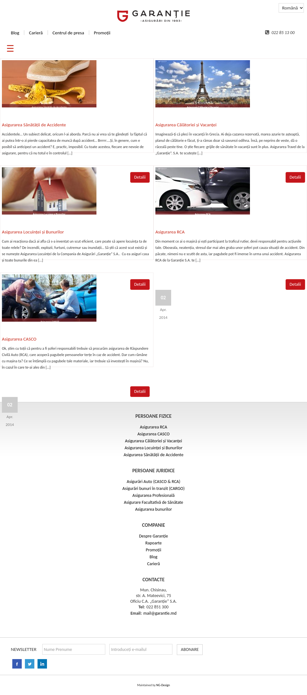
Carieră (36, 33)
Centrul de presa (68, 33)
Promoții (102, 33)
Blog (15, 33)
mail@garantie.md (160, 613)
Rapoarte (153, 543)
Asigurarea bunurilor (153, 509)
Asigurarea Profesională (153, 495)
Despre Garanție (153, 536)
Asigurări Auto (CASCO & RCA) (153, 481)
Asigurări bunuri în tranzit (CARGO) (153, 488)
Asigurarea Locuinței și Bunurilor (33, 232)
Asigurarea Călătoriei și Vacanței (186, 125)
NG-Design (163, 685)
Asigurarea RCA (170, 232)
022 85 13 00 (280, 32)
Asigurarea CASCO (19, 339)
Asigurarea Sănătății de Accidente (34, 125)
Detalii (295, 284)
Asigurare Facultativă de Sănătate (153, 502)
